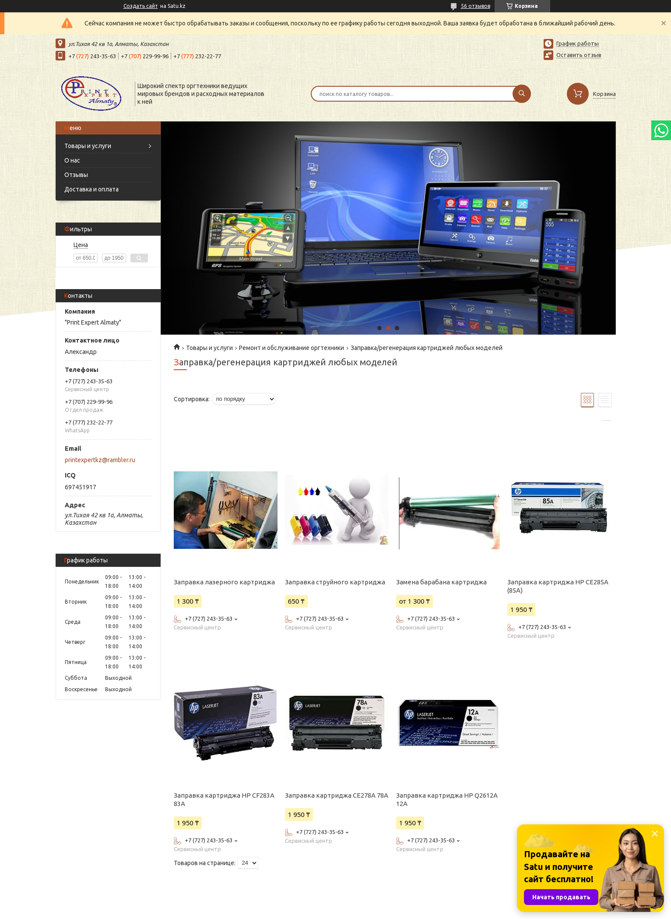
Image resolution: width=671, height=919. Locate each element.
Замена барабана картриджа (441, 582)
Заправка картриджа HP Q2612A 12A (447, 799)
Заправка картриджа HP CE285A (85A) (557, 586)
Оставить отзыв (578, 55)
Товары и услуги (87, 145)
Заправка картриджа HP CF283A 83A (224, 799)
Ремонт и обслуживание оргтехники (291, 347)
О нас (72, 160)
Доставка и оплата (91, 189)
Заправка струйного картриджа (335, 582)
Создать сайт (140, 6)
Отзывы (76, 174)
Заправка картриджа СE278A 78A (336, 795)
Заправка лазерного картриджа (224, 582)
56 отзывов (475, 6)
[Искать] (522, 94)
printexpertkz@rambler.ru (100, 459)
